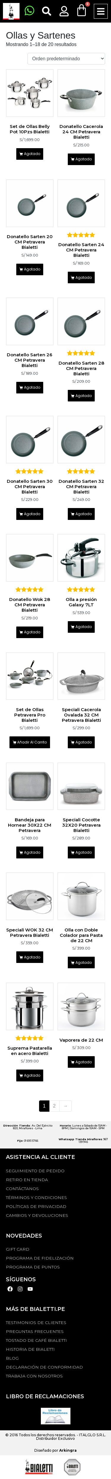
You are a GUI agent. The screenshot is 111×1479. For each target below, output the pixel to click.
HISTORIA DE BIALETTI (30, 1349)
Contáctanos (22, 1188)
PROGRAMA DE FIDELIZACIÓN (40, 1258)
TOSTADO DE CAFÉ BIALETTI (36, 1340)
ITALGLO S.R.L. (92, 1435)
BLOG (12, 1358)
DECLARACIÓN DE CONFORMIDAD (44, 1367)
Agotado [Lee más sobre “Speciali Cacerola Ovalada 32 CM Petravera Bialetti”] (83, 742)
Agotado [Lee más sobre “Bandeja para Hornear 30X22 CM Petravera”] (32, 852)
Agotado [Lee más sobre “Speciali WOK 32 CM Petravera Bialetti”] (32, 957)
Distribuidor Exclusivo (55, 1438)
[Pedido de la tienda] (66, 58)
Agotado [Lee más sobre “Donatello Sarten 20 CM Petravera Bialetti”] (32, 269)
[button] (101, 11)
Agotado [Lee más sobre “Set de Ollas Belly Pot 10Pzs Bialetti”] (32, 153)
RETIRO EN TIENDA (27, 1179)
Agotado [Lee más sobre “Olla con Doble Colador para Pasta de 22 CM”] (83, 962)
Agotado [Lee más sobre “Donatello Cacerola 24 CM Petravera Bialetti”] (83, 159)
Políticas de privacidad (36, 1206)
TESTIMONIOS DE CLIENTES (36, 1322)
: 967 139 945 (83, 1140)
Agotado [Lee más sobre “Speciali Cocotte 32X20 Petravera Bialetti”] (83, 852)
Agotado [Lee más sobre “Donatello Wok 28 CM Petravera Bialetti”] (32, 632)
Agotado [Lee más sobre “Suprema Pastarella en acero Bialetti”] (32, 1075)
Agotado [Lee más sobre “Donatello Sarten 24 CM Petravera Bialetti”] (83, 277)
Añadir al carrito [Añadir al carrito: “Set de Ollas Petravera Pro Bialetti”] (32, 742)
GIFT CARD (17, 1249)
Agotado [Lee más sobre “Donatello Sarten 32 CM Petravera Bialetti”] (83, 513)
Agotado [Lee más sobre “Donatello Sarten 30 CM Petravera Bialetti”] (32, 513)
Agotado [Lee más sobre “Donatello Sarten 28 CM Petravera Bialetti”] (83, 395)
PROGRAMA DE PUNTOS (33, 1267)
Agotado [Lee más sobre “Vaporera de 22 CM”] (83, 1061)
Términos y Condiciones (36, 1197)
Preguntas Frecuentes (35, 1331)
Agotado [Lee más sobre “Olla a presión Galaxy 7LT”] (83, 626)
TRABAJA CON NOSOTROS (34, 1376)
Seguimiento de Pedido (35, 1170)
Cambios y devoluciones (37, 1215)
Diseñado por (55, 1450)
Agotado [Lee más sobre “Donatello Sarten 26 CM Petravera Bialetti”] (32, 387)
